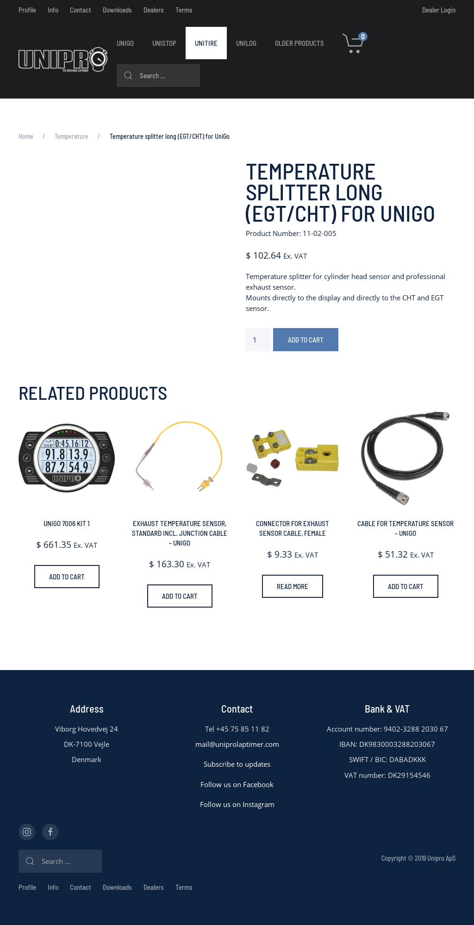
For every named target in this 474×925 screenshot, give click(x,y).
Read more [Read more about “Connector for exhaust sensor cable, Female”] (292, 586)
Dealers (153, 10)
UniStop (164, 43)
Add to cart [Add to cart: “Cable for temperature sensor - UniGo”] (406, 586)
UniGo (125, 43)
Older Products (299, 43)
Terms (184, 10)
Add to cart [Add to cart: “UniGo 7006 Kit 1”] (67, 576)
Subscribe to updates (237, 764)
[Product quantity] (258, 339)
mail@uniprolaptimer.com (237, 744)
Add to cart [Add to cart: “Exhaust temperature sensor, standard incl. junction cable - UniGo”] (180, 596)
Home (26, 136)
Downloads (117, 10)
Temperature (71, 136)
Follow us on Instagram (237, 804)
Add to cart (306, 339)
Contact (80, 10)
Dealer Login (438, 10)
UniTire (206, 43)
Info (53, 10)
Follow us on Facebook (237, 784)
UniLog (246, 43)
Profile (27, 10)
